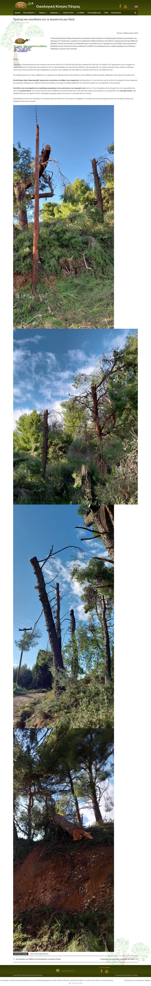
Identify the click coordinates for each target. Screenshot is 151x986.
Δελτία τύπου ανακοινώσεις (39, 954)
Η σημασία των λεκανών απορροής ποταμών (117, 959)
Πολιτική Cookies (77, 983)
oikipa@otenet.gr (65, 971)
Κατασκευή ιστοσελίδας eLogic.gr (127, 975)
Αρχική (17, 13)
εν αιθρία (80, 13)
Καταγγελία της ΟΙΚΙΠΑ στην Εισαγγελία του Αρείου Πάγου (38, 959)
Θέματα (42, 13)
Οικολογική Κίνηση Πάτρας (58, 6)
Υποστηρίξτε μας (94, 13)
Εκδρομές (54, 13)
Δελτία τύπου (68, 13)
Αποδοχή (119, 980)
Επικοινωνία (116, 13)
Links (106, 13)
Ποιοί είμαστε (28, 13)
